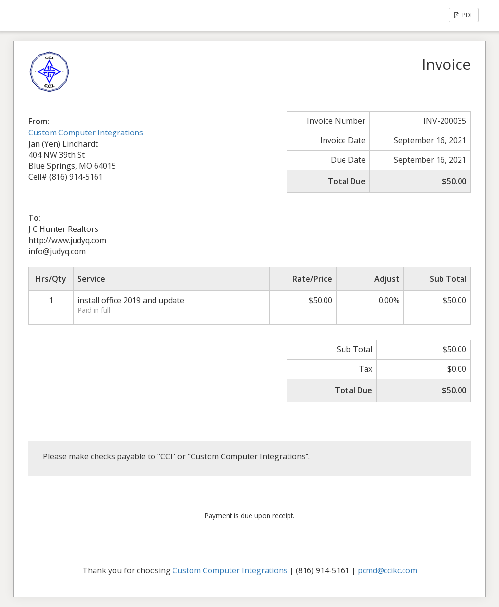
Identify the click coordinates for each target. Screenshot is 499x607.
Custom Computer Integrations (85, 132)
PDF (463, 15)
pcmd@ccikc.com (387, 570)
